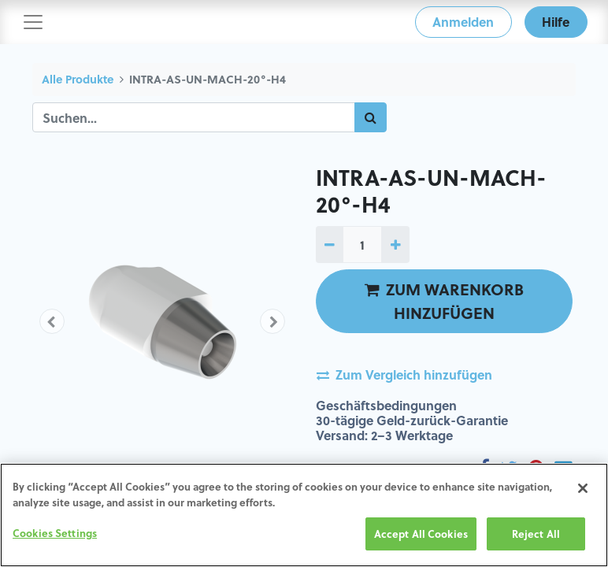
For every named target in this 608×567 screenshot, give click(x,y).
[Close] (582, 488)
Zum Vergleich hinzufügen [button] (404, 374)
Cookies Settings (55, 532)
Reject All (536, 533)
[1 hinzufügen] (395, 244)
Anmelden (463, 22)
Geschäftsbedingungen (386, 405)
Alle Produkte (77, 79)
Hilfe (555, 22)
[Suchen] (370, 117)
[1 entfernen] (329, 244)
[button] (52, 321)
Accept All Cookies (421, 533)
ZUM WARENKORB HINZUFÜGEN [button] (444, 300)
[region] (304, 515)
